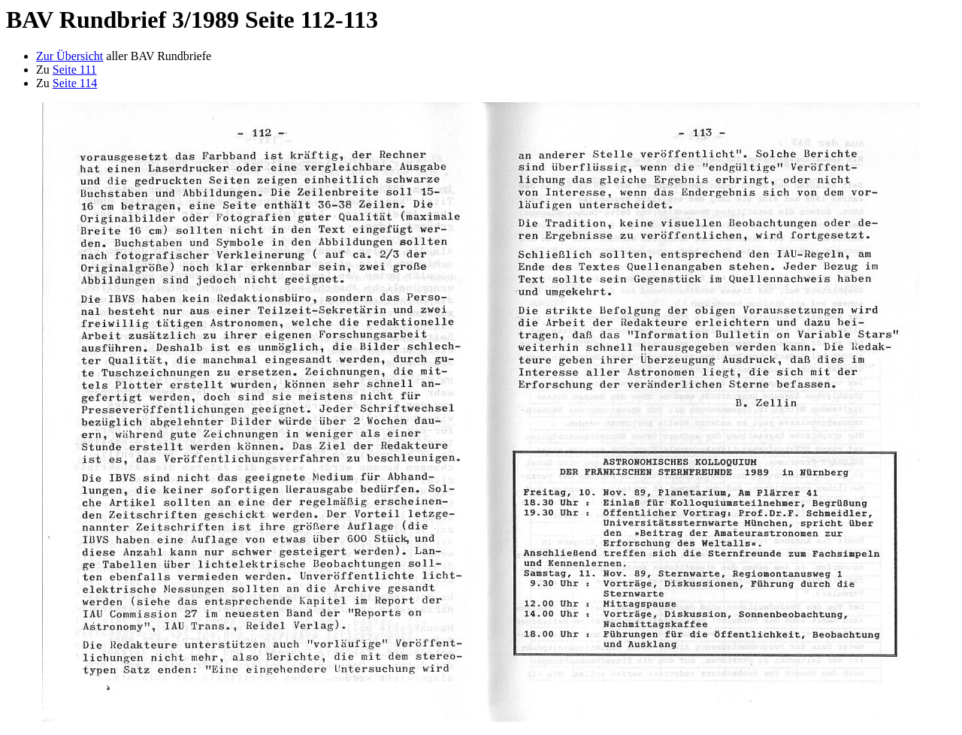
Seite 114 (75, 83)
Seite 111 (75, 69)
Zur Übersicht (69, 56)
